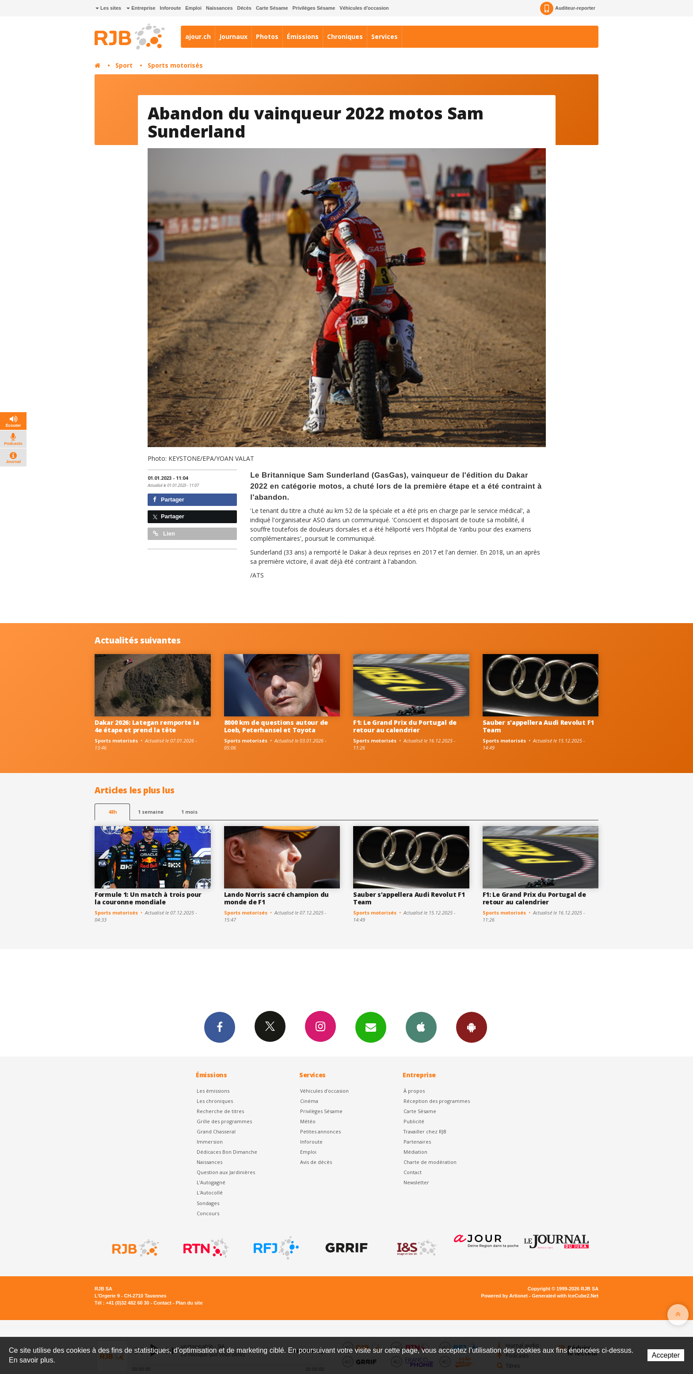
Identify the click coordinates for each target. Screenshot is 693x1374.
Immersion (210, 1141)
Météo (308, 1121)
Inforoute (170, 8)
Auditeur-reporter (567, 8)
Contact (413, 1172)
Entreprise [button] (140, 8)
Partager (168, 499)
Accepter (666, 1355)
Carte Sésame (272, 8)
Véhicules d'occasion (363, 8)
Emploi (193, 8)
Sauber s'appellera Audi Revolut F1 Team (538, 726)
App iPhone (421, 1027)
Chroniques (345, 36)
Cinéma (309, 1101)
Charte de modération (430, 1162)
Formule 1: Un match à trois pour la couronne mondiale (148, 898)
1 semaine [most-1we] (151, 811)
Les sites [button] (108, 8)
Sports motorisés (175, 65)
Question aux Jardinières (226, 1172)
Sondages (208, 1203)
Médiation (415, 1152)
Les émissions (213, 1091)
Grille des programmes (224, 1121)
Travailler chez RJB (425, 1131)
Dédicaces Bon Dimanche (227, 1152)
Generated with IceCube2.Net (565, 1295)
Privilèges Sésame (314, 8)
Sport (124, 65)
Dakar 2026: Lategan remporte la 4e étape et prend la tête (147, 726)
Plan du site (188, 1302)
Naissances (219, 8)
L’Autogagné (211, 1182)
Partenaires (417, 1141)
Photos (267, 36)
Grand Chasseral (216, 1131)
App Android (471, 1027)
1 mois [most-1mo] (189, 811)
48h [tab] (112, 811)
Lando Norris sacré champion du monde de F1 (276, 898)
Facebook (219, 1027)
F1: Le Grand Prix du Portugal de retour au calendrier (405, 726)
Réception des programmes (437, 1101)
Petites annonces (320, 1131)
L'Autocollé (210, 1192)
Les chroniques (215, 1101)
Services (384, 36)
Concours (208, 1213)
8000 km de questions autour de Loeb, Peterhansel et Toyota (276, 726)
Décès (244, 8)
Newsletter (416, 1182)
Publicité (414, 1121)
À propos (414, 1091)
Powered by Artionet (504, 1295)
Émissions (303, 36)
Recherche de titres (220, 1111)
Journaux (233, 36)
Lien (164, 533)
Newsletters (370, 1027)
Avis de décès (316, 1162)
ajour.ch (198, 36)
